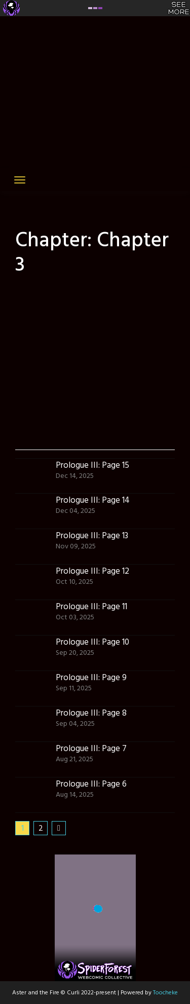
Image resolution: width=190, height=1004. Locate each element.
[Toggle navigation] (19, 180)
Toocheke (165, 993)
